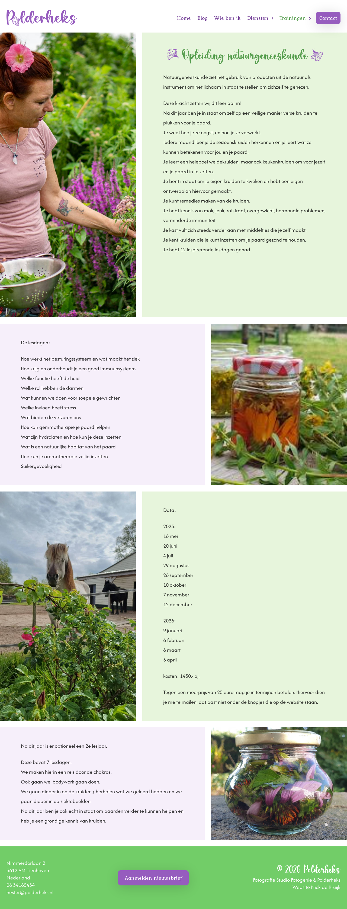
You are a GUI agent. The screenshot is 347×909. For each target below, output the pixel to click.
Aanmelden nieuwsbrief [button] (153, 878)
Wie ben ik (227, 18)
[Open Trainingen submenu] (310, 18)
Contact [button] (328, 18)
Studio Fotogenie (294, 880)
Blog (202, 18)
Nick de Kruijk (325, 887)
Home (184, 18)
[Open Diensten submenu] (272, 18)
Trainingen (292, 18)
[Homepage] (42, 18)
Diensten (257, 18)
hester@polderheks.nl (30, 892)
